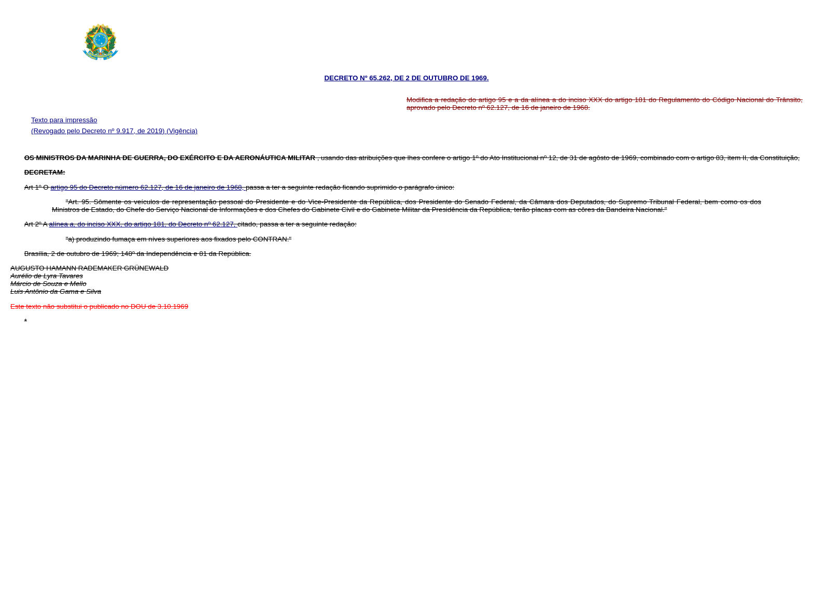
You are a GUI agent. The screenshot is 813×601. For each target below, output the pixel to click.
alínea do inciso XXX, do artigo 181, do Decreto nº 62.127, (143, 224)
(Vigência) (182, 131)
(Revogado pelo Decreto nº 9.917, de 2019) (98, 131)
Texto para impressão (64, 120)
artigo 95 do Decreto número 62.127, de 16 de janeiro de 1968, (147, 187)
